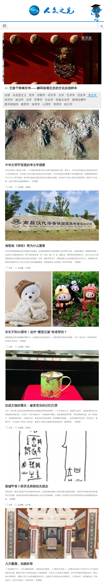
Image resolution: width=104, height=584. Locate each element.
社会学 (49, 99)
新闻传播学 (79, 99)
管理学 (57, 104)
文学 (61, 95)
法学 (29, 99)
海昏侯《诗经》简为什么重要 (25, 245)
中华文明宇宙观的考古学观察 (25, 165)
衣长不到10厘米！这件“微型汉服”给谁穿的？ (36, 332)
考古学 (92, 95)
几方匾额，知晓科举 (19, 563)
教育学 (25, 104)
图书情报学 (11, 104)
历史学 (81, 95)
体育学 (36, 104)
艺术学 (71, 95)
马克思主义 (20, 95)
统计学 (68, 104)
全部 (7, 95)
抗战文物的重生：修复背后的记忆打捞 (31, 405)
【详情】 (35, 181)
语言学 (52, 95)
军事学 (38, 99)
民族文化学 (63, 99)
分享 (8, 187)
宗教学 (41, 95)
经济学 (9, 99)
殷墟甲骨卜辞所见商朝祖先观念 (26, 486)
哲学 (32, 95)
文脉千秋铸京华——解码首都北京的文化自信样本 (43, 88)
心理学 (47, 104)
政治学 (19, 99)
